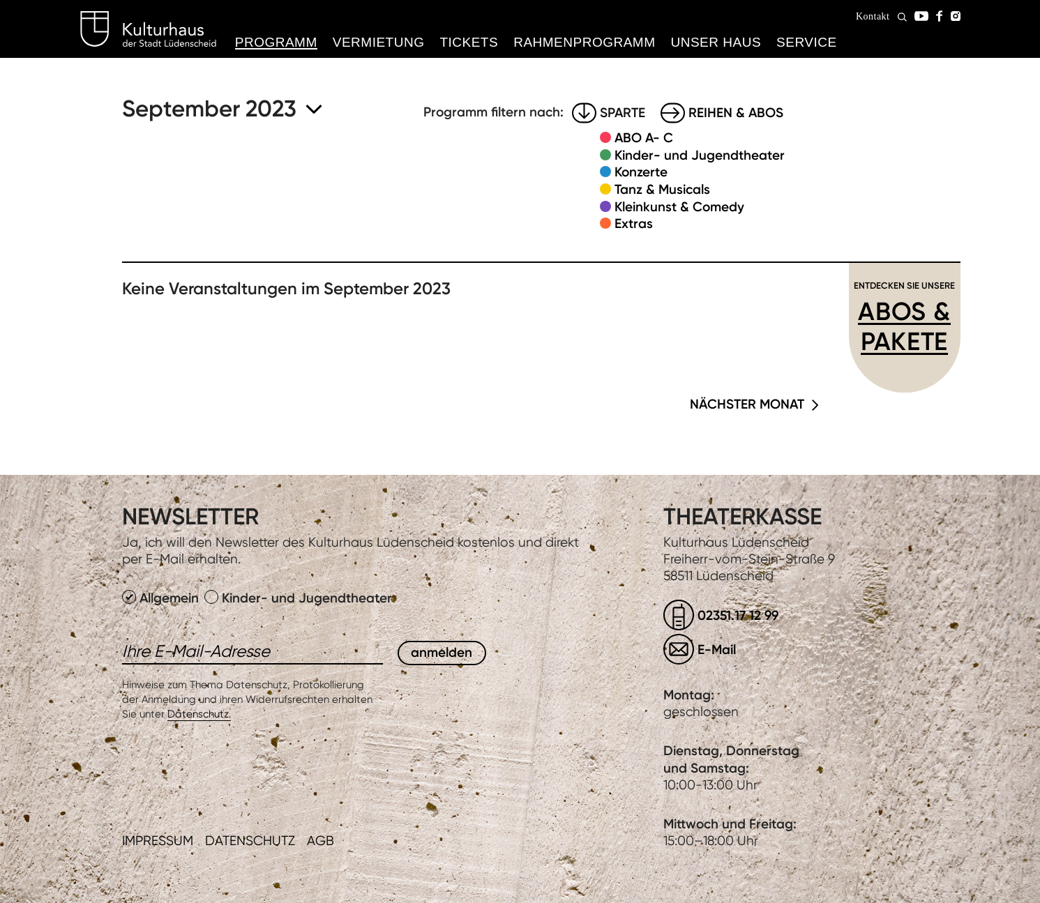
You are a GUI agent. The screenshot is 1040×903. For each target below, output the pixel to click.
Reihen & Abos (735, 113)
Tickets (468, 42)
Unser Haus (716, 42)
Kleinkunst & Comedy (679, 207)
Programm (276, 42)
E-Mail (717, 650)
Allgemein (162, 598)
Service (806, 42)
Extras (634, 223)
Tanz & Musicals (662, 189)
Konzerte (641, 172)
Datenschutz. (199, 714)
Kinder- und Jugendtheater (700, 155)
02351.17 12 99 (738, 615)
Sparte (622, 113)
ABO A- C (644, 138)
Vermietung (379, 42)
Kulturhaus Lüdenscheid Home (148, 29)
